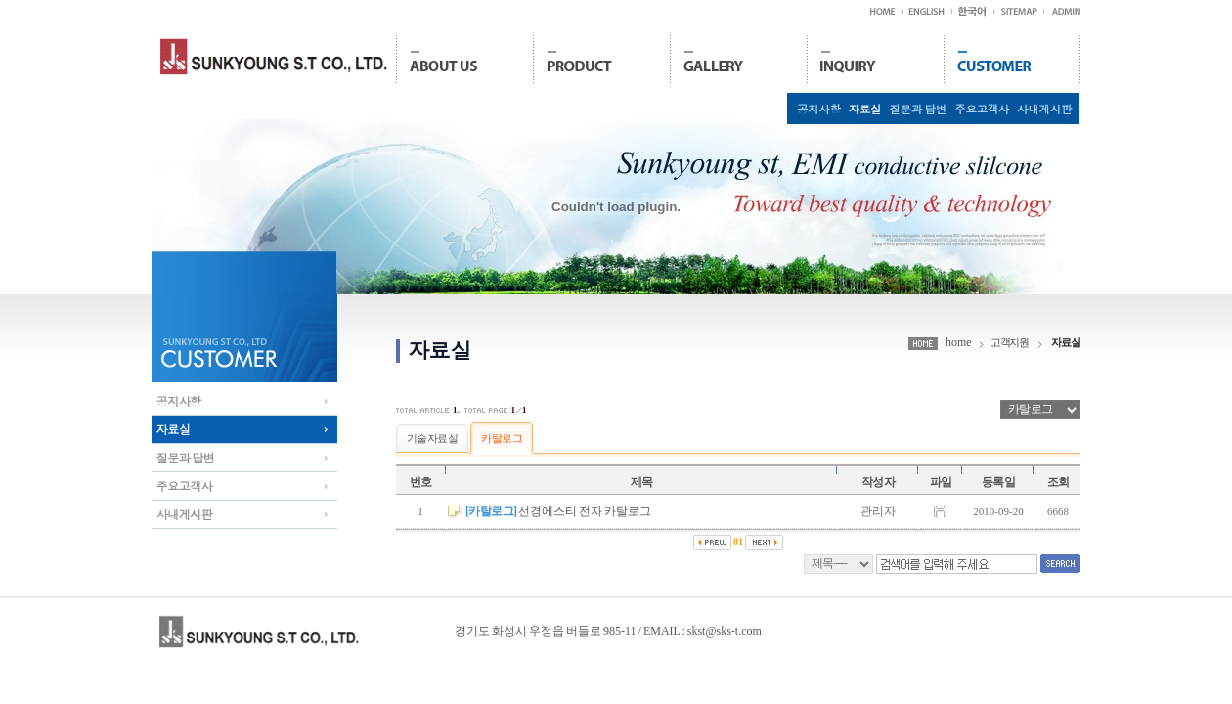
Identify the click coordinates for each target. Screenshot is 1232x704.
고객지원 (1010, 342)
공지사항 (818, 108)
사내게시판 (1043, 108)
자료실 (864, 108)
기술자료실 (432, 438)
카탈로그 (501, 438)
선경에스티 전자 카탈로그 (584, 511)
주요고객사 (980, 108)
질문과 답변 (917, 108)
